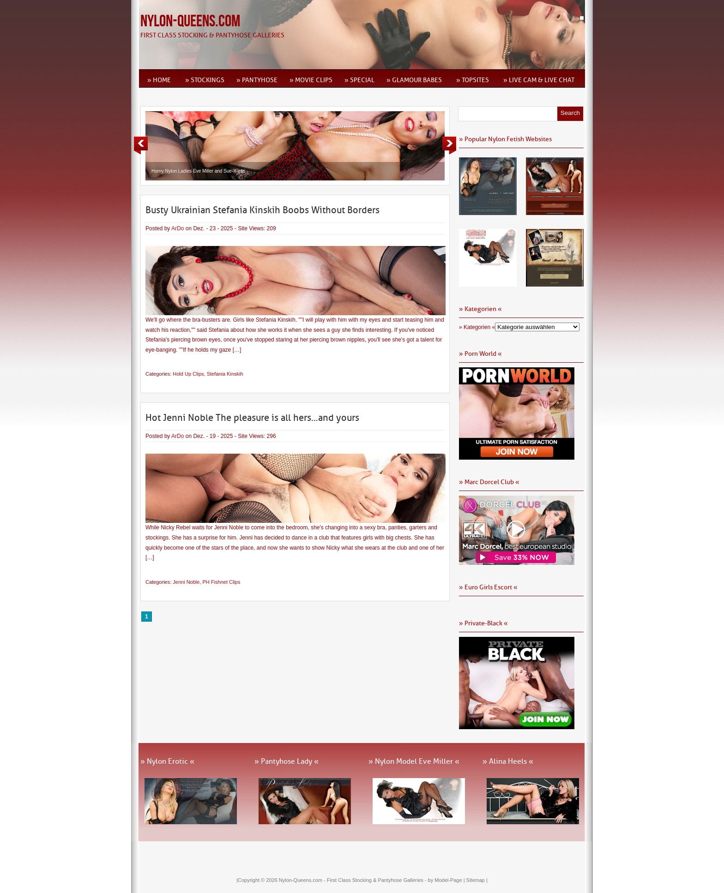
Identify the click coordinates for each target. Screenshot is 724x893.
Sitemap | (477, 880)
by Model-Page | (447, 880)
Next (449, 145)
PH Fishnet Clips (222, 582)
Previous (141, 145)
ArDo (177, 228)
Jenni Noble (186, 582)
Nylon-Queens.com (190, 21)
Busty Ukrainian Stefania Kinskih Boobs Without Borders (262, 210)
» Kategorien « (477, 327)
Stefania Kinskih (225, 374)
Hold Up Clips (188, 374)
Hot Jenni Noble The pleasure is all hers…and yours (252, 417)
